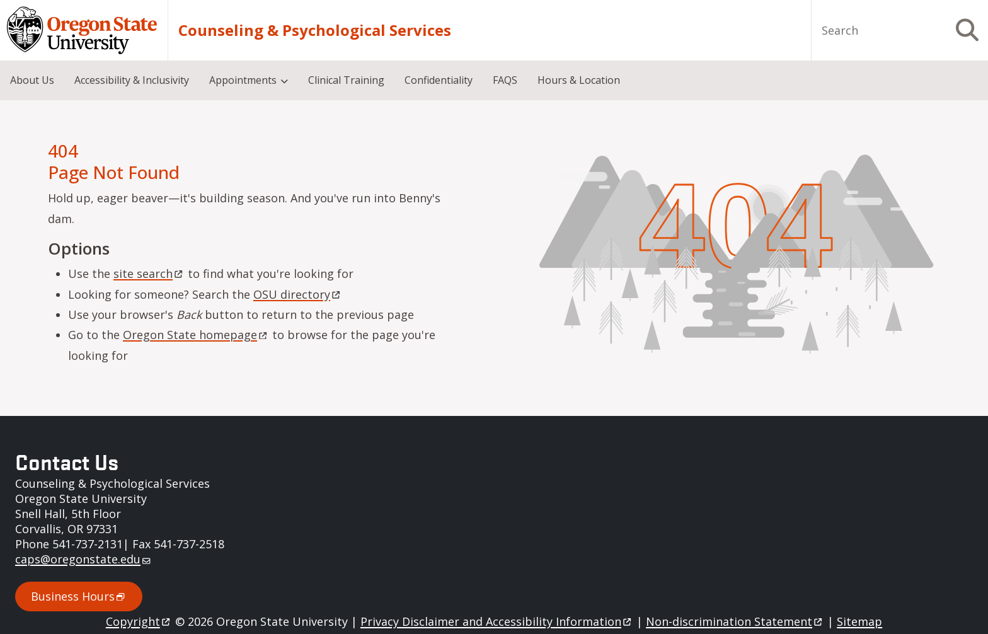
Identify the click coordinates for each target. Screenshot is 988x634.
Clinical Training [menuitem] (346, 80)
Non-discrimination (735, 621)
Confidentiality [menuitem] (439, 80)
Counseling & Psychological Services (314, 30)
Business (79, 596)
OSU (297, 294)
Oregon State (196, 334)
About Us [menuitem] (32, 80)
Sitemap (859, 621)
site (149, 273)
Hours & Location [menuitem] (578, 80)
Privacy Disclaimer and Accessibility (496, 621)
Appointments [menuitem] (243, 80)
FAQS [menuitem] (505, 80)
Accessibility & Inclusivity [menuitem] (131, 80)
